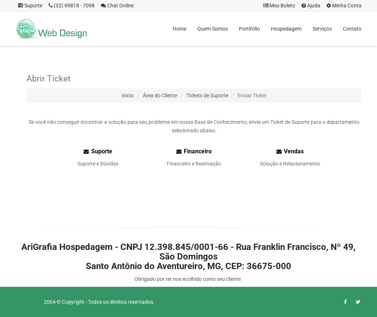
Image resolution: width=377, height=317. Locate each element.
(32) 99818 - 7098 (72, 5)
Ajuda (311, 5)
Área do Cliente (160, 95)
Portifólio (249, 29)
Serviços (322, 29)
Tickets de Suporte (207, 95)
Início (127, 95)
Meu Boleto (279, 5)
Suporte (30, 5)
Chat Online (117, 5)
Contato (352, 29)
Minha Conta (344, 5)
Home (179, 29)
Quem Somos (212, 29)
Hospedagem (286, 29)
